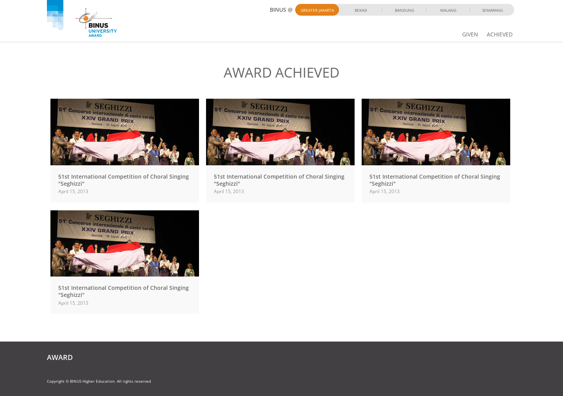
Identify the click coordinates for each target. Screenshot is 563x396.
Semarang (492, 10)
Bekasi (361, 10)
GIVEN (470, 34)
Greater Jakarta (317, 10)
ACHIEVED (500, 34)
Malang (448, 10)
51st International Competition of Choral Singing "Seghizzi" (123, 180)
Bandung (404, 10)
